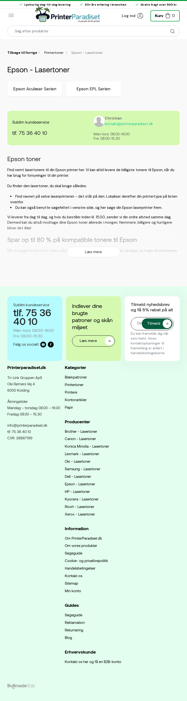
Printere (71, 392)
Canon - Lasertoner (80, 438)
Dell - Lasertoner (78, 476)
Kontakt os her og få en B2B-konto (93, 661)
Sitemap (71, 583)
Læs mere (93, 251)
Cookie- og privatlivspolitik (86, 560)
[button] (165, 15)
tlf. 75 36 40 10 (29, 132)
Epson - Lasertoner (80, 484)
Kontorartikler (76, 399)
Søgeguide (73, 553)
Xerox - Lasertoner (80, 514)
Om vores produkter (81, 545)
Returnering (74, 630)
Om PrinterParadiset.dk (83, 538)
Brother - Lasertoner (81, 431)
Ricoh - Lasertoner (79, 506)
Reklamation (75, 622)
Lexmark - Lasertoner (82, 454)
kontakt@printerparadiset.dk (129, 123)
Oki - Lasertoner (78, 461)
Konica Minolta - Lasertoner (87, 446)
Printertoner (54, 52)
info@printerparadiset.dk (27, 425)
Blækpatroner (76, 377)
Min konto (73, 591)
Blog (68, 637)
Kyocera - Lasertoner (82, 499)
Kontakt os (73, 575)
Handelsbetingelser (80, 568)
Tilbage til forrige (22, 52)
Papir (69, 407)
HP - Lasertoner (77, 491)
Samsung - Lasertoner (82, 469)
